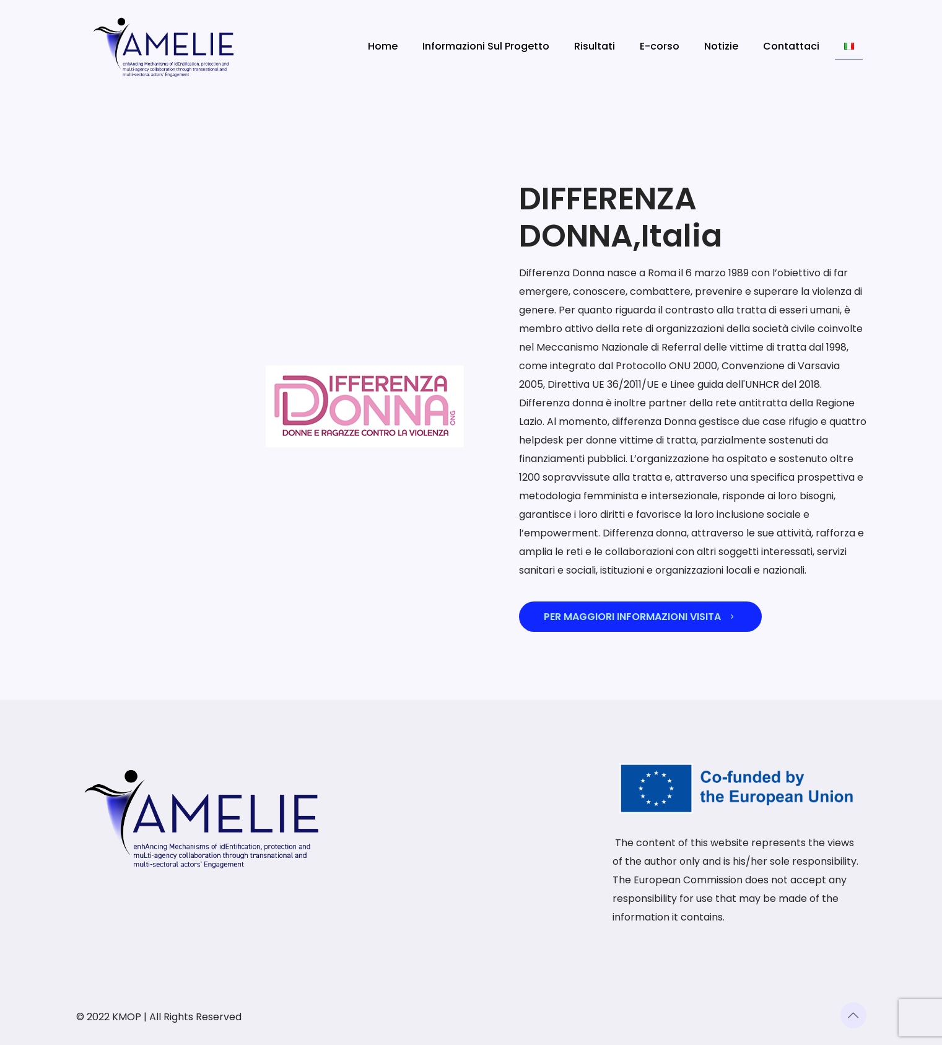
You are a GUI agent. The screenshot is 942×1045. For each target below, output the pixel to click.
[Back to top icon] (853, 1015)
